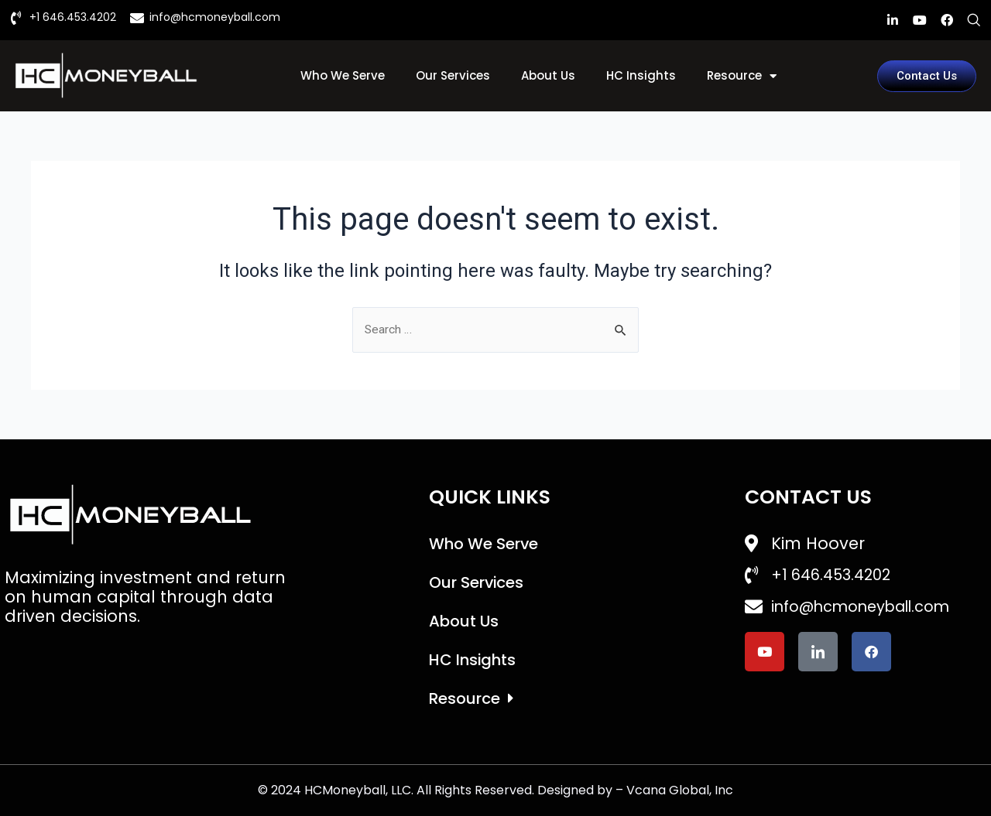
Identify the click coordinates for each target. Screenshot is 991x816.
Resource (742, 76)
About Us (548, 75)
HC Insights (641, 75)
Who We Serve (342, 75)
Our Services (453, 75)
